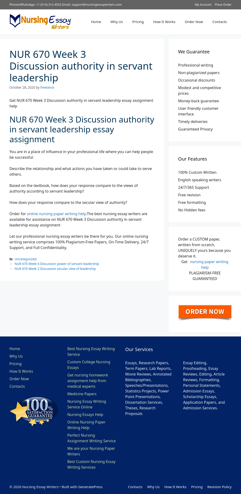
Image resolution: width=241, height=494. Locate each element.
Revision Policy (219, 486)
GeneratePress (90, 486)
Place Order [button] (223, 4)
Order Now (194, 21)
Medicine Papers (81, 393)
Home (96, 21)
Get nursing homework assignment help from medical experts (87, 380)
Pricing (138, 21)
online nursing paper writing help (56, 213)
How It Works (164, 21)
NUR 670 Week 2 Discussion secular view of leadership (55, 268)
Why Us (116, 21)
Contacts (220, 21)
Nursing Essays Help (85, 414)
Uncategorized (25, 259)
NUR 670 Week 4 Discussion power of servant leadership (57, 263)
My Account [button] (203, 4)
